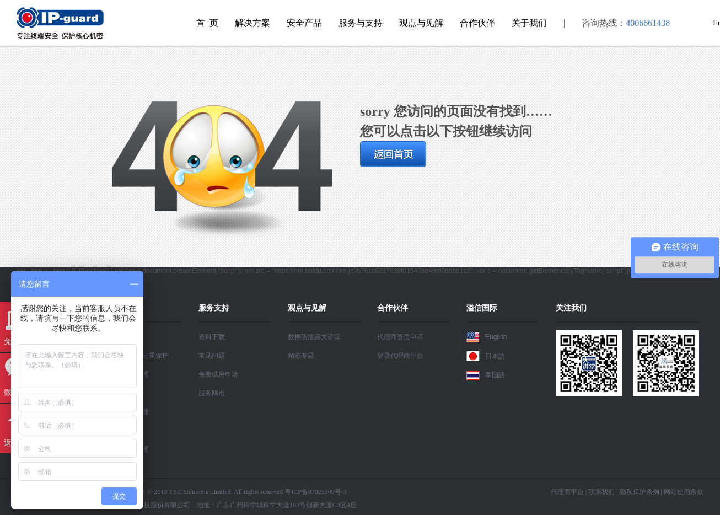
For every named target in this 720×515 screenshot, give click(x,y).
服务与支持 (360, 23)
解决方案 (252, 23)
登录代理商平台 (400, 356)
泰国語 (485, 375)
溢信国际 (481, 307)
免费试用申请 (218, 374)
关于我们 (529, 23)
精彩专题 (301, 356)
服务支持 (213, 307)
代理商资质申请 (400, 337)
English (486, 337)
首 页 (207, 23)
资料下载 (211, 337)
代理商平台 (567, 492)
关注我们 (571, 307)
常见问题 (211, 356)
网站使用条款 (683, 492)
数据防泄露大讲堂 (314, 337)
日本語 (485, 356)
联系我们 (601, 492)
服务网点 (211, 393)
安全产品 (304, 23)
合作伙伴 (477, 23)
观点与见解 (421, 23)
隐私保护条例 (639, 492)
